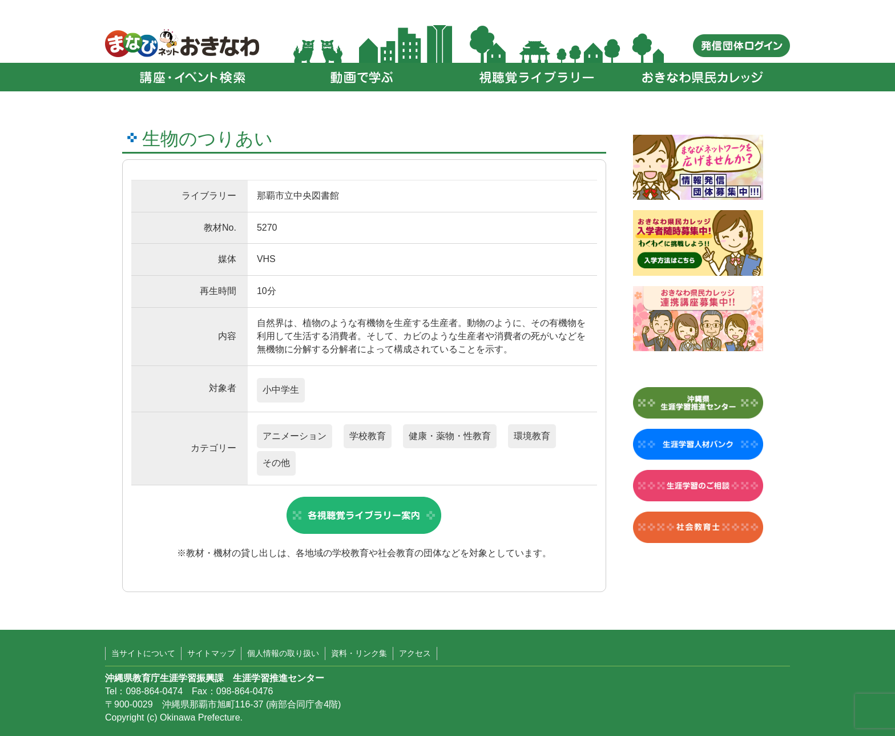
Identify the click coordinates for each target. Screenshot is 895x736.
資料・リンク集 (359, 653)
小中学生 (281, 390)
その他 (276, 463)
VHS (266, 259)
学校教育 (367, 436)
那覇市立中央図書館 (298, 195)
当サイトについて (143, 653)
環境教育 (532, 436)
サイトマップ (211, 653)
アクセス (415, 653)
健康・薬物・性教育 (450, 436)
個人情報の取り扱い (283, 653)
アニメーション (294, 436)
